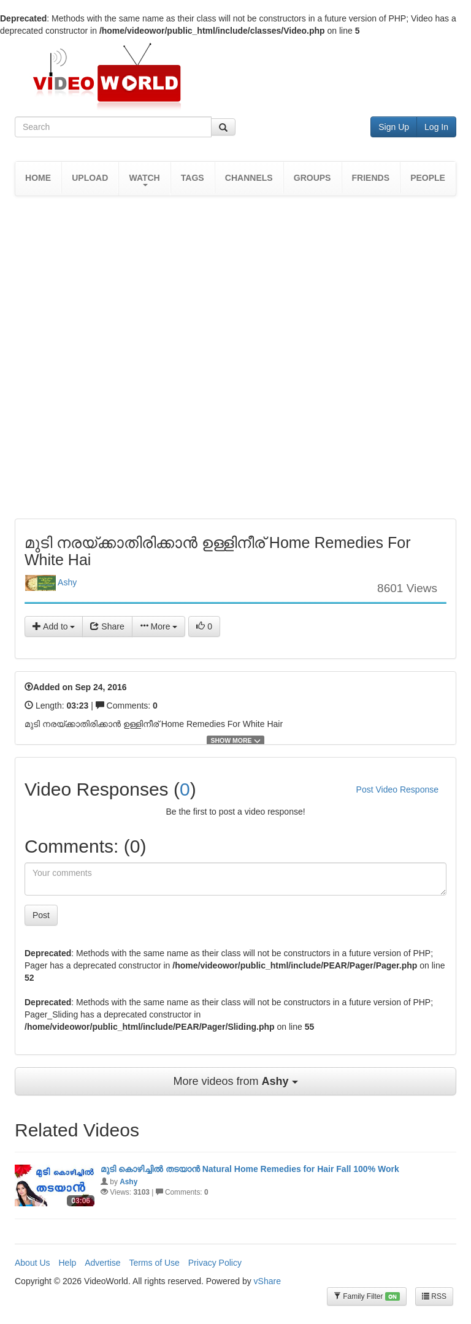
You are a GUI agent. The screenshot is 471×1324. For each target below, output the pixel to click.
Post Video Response (397, 789)
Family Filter (367, 1296)
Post (41, 915)
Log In (436, 127)
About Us (32, 1263)
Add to (54, 626)
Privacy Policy (215, 1263)
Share (107, 626)
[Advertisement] (238, 236)
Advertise (102, 1263)
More (159, 626)
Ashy (51, 583)
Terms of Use (154, 1263)
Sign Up (393, 127)
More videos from (235, 1081)
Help (67, 1263)
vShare (267, 1281)
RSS (434, 1296)
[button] (144, 179)
